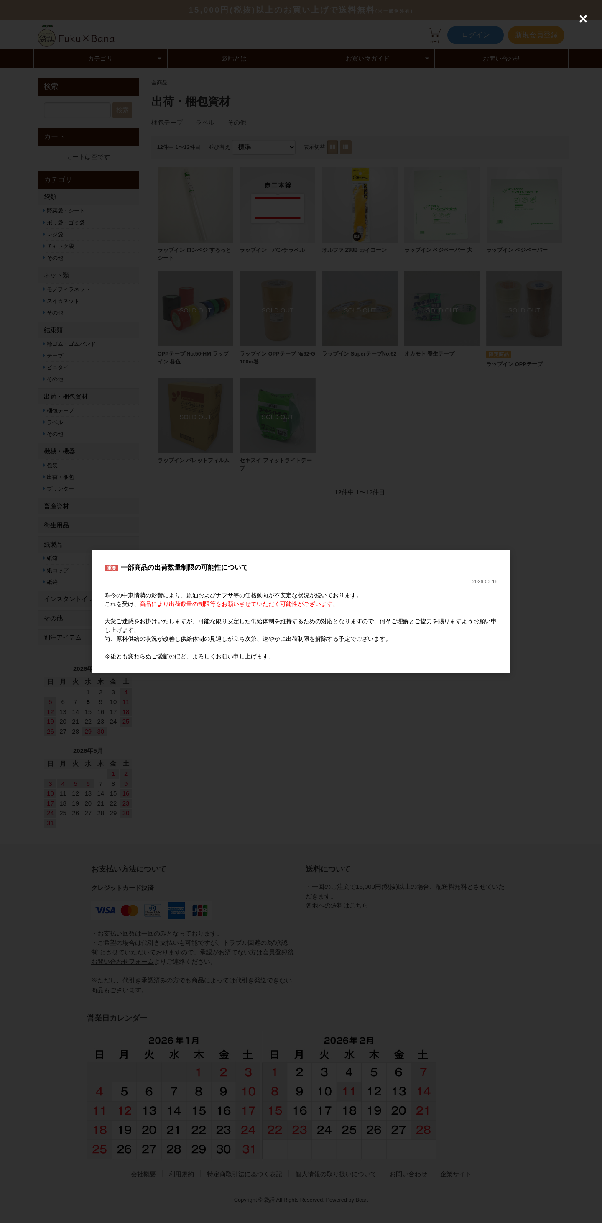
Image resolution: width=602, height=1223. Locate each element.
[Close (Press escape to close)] (583, 18)
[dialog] (301, 611)
